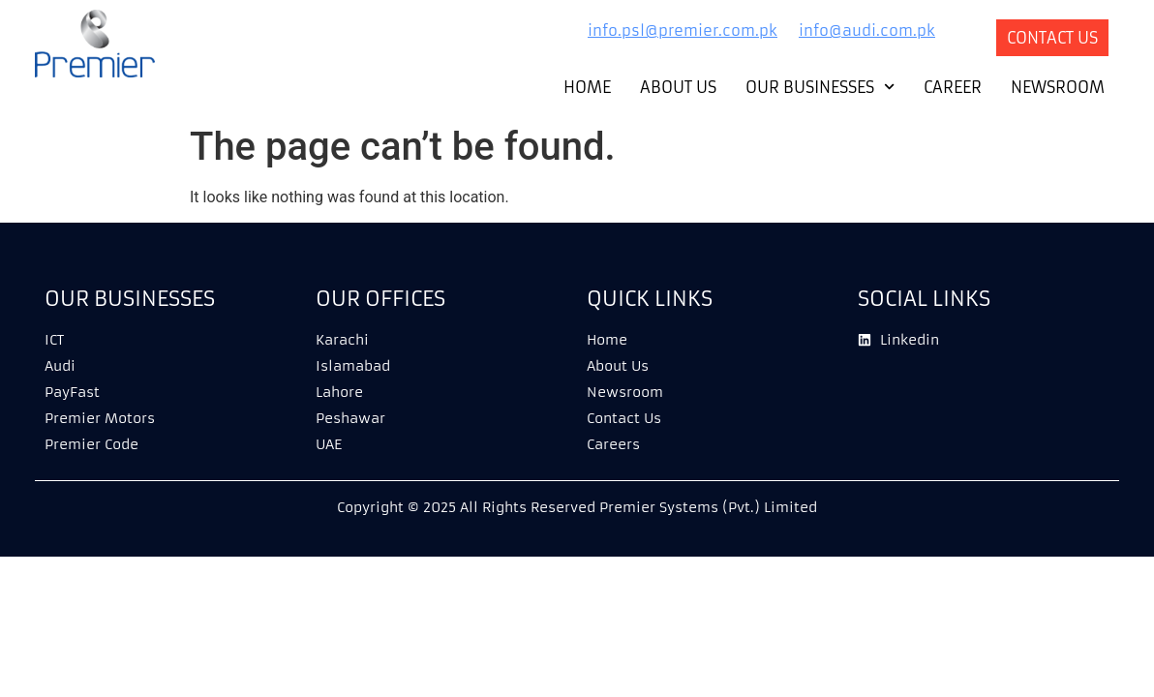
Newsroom (1058, 87)
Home (587, 87)
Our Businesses (820, 87)
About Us (678, 87)
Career (953, 87)
